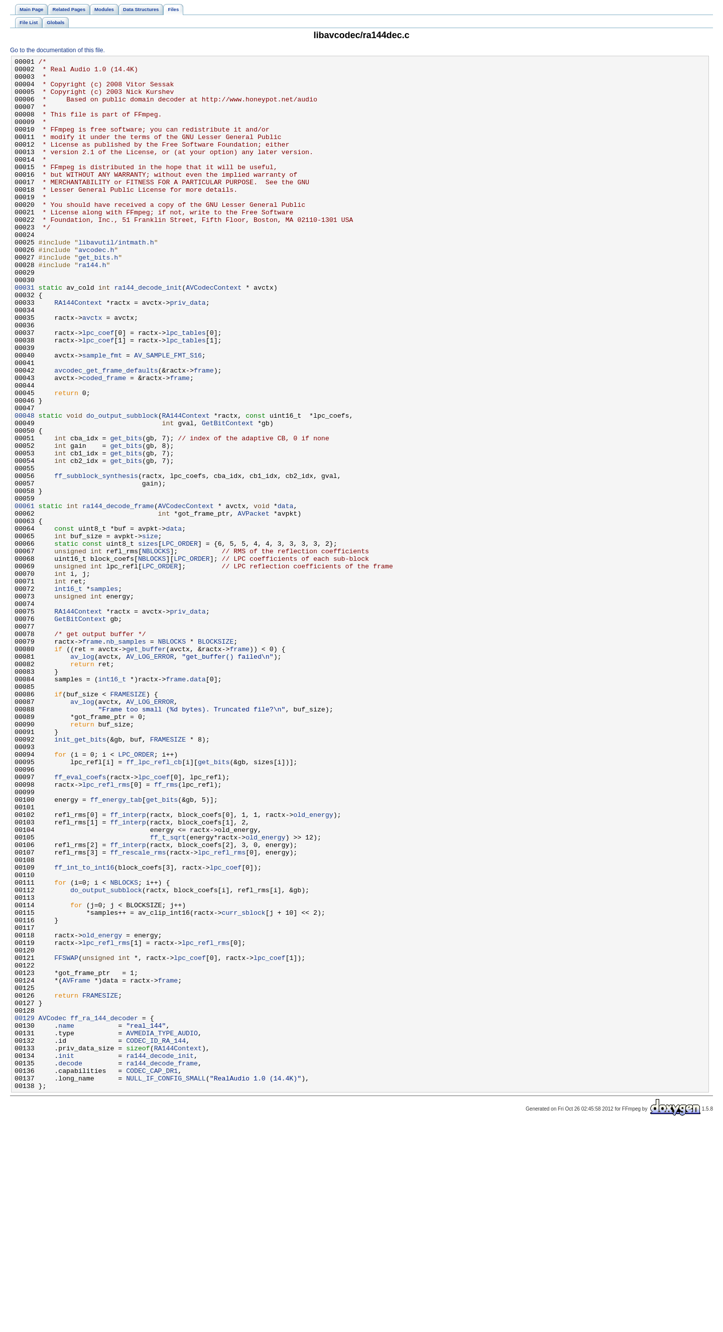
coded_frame (104, 442)
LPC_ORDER (179, 641)
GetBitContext (228, 496)
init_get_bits (80, 876)
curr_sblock (243, 1083)
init (66, 1255)
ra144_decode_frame (118, 595)
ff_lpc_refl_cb (154, 903)
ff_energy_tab (116, 948)
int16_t (68, 695)
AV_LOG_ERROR (150, 776)
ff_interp (128, 966)
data (286, 595)
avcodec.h (96, 288)
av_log (82, 776)
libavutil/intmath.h (116, 279)
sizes (148, 641)
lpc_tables (185, 388)
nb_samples (126, 758)
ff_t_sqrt (168, 993)
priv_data (187, 351)
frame (204, 433)
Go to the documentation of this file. (57, 50)
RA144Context (78, 351)
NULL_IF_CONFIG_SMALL (166, 1282)
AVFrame (76, 1165)
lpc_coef (98, 388)
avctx (92, 370)
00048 (25, 487)
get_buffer (146, 767)
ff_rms (166, 930)
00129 (25, 1210)
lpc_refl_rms (106, 930)
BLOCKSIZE (215, 758)
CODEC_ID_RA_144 (156, 1237)
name (66, 1219)
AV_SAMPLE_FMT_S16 (168, 415)
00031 (25, 333)
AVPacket (253, 605)
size (150, 632)
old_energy (313, 966)
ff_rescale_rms (138, 1011)
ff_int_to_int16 (84, 1029)
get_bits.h (98, 297)
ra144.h (92, 306)
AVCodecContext (214, 333)
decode (70, 1264)
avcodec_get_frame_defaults (106, 433)
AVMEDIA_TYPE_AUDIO (162, 1228)
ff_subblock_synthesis (96, 559)
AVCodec (53, 1210)
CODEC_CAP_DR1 (152, 1273)
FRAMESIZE (128, 821)
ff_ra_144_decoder (104, 1210)
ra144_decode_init (148, 333)
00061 (25, 595)
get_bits (126, 514)
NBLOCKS (156, 650)
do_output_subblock (122, 487)
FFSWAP (66, 1138)
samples (104, 695)
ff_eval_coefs (80, 921)
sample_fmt (102, 415)
